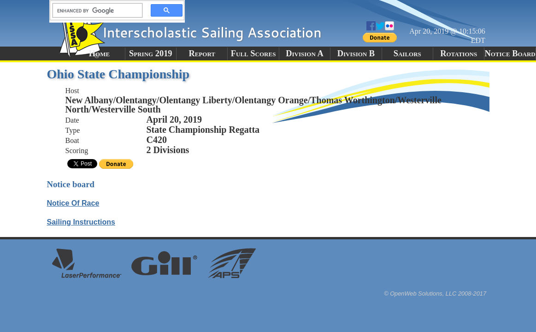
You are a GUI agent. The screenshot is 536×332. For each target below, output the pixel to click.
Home (99, 53)
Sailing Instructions (81, 222)
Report (201, 53)
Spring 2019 (150, 53)
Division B (356, 53)
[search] (95, 10)
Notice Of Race (73, 203)
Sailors (407, 53)
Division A (304, 53)
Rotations (458, 53)
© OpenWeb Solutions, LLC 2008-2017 (435, 293)
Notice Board (509, 53)
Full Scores (253, 53)
